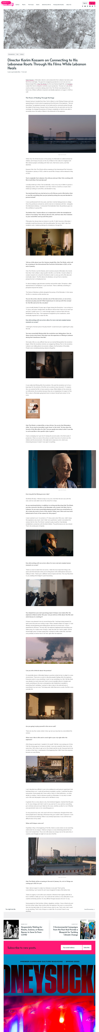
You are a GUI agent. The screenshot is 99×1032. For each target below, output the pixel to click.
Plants (23, 4)
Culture (17, 4)
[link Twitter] (92, 6)
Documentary (12, 54)
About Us (68, 4)
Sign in (85, 3)
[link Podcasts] (82, 6)
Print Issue (31, 4)
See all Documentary (89, 909)
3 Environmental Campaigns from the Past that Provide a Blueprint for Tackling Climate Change (65, 931)
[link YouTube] (85, 6)
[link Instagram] (87, 6)
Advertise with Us (46, 4)
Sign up (92, 3)
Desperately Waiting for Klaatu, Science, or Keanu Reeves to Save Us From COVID (32, 931)
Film (17, 54)
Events (37, 4)
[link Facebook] (89, 6)
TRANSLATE (6, 2)
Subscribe (86, 947)
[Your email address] (71, 947)
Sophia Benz (17, 72)
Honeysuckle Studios (58, 4)
